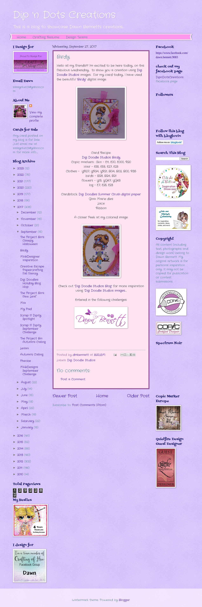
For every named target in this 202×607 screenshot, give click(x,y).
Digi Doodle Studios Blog (93, 286)
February (28, 421)
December (29, 212)
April (25, 408)
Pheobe (25, 361)
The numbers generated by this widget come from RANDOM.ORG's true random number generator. (168, 372)
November (29, 219)
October (27, 225)
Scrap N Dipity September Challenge (30, 328)
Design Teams (77, 37)
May (25, 402)
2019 (20, 194)
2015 (20, 442)
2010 (20, 474)
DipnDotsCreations (169, 77)
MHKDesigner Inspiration (30, 258)
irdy (81, 79)
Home (21, 37)
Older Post (138, 396)
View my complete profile (36, 116)
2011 (20, 468)
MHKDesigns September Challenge (29, 370)
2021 (20, 181)
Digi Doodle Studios (81, 360)
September (29, 232)
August (26, 382)
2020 (21, 188)
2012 (20, 461)
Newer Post (65, 396)
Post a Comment (73, 379)
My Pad (26, 309)
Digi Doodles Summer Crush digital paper (110, 194)
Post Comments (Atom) (89, 405)
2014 (20, 449)
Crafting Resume (46, 37)
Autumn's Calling (31, 354)
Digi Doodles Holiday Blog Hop (30, 283)
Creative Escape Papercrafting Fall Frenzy (32, 270)
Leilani (24, 348)
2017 (20, 207)
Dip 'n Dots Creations (64, 15)
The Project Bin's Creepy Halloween (32, 240)
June (25, 395)
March (26, 415)
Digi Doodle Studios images (105, 290)
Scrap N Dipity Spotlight (30, 317)
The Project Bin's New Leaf (32, 295)
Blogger (124, 600)
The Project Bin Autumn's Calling (33, 340)
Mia (23, 303)
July (24, 389)
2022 (21, 175)
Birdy (24, 250)
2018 (20, 200)
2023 (21, 168)
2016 (20, 436)
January (27, 427)
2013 (20, 455)
